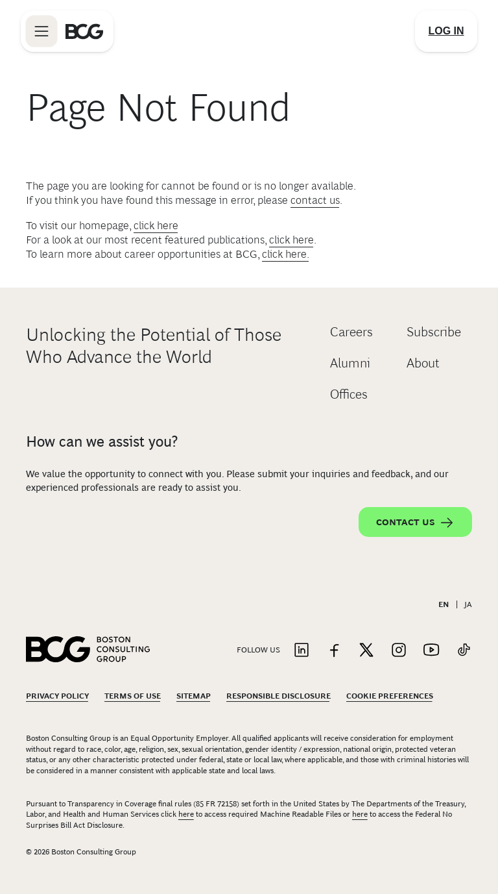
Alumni (350, 363)
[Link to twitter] (366, 650)
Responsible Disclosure (278, 696)
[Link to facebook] (334, 650)
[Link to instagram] (398, 650)
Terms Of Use (132, 696)
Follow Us (258, 649)
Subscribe (434, 332)
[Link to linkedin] (301, 650)
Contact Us (415, 522)
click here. (285, 254)
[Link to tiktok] (463, 650)
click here (156, 225)
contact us (315, 200)
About (423, 363)
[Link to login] (446, 31)
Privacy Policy (57, 696)
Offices (349, 394)
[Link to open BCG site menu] (41, 31)
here (186, 814)
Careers (351, 332)
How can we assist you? (102, 441)
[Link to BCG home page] (84, 31)
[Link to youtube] (431, 650)
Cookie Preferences (389, 696)
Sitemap (193, 696)
